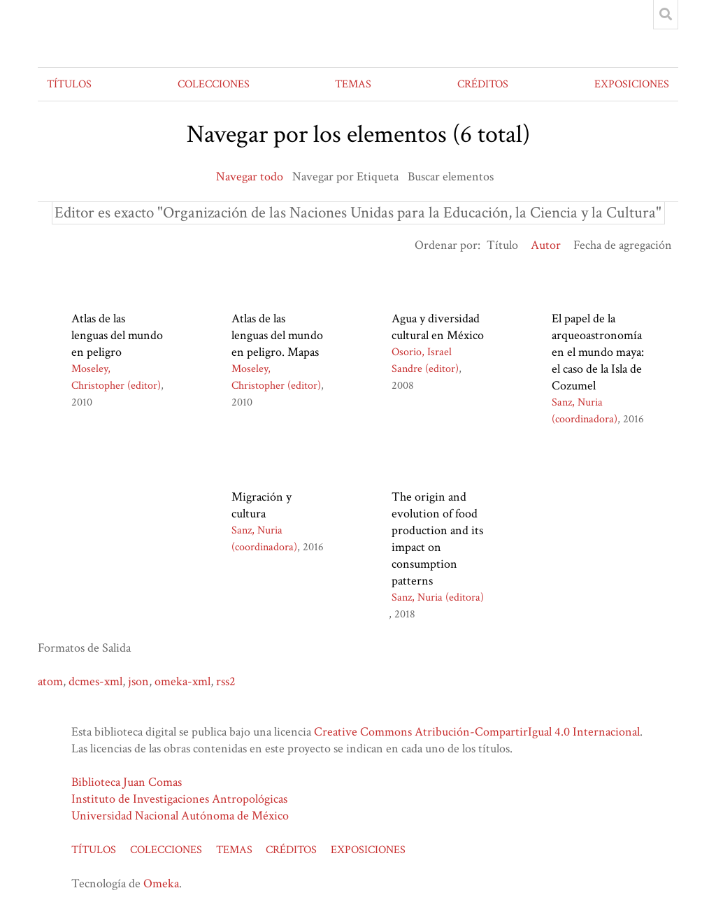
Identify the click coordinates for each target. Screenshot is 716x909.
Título (502, 245)
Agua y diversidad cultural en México (438, 326)
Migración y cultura (261, 505)
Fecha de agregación (622, 245)
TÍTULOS (69, 84)
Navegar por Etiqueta (345, 177)
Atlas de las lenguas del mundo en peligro (117, 335)
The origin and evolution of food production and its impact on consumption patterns (437, 539)
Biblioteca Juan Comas (126, 782)
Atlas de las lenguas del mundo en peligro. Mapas (277, 335)
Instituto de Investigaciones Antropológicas (179, 799)
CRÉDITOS (482, 84)
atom (50, 681)
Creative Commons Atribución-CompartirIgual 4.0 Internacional (477, 732)
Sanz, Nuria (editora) (438, 597)
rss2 (226, 681)
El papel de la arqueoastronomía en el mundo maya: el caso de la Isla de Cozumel (598, 352)
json (138, 681)
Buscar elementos (451, 177)
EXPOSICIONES (631, 84)
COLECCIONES (214, 84)
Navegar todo (249, 177)
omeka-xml (182, 681)
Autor (546, 245)
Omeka (161, 883)
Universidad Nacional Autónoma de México (180, 816)
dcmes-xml (95, 681)
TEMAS (353, 84)
